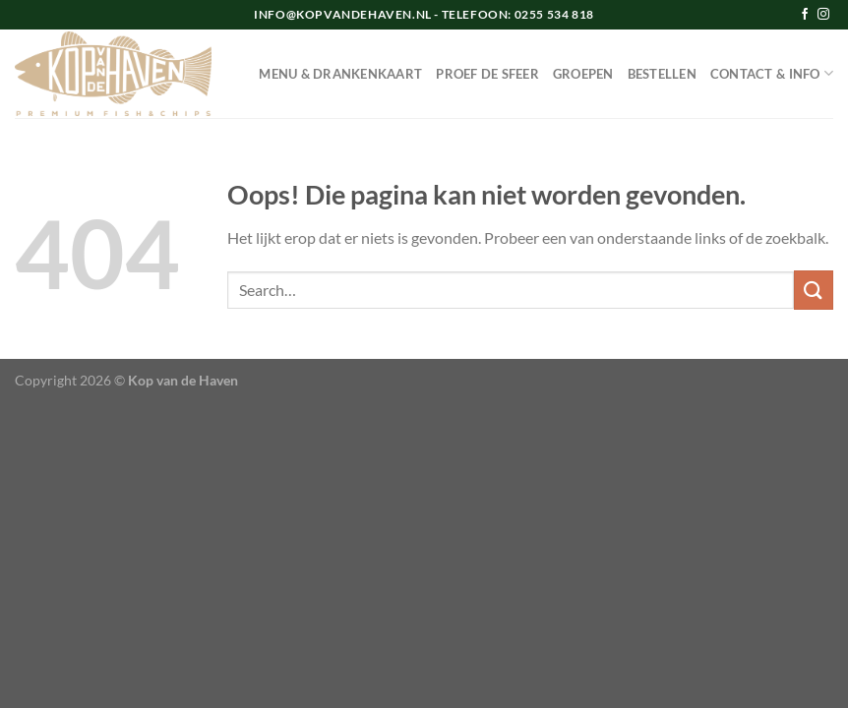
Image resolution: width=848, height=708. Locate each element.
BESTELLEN (662, 74)
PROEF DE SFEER (487, 74)
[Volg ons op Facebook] (805, 15)
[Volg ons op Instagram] (823, 15)
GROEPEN (583, 74)
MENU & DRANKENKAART (340, 74)
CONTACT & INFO (771, 73)
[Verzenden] (813, 289)
